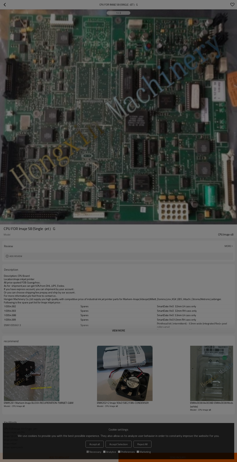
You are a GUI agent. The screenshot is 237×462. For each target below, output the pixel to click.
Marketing (144, 452)
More (228, 246)
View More (118, 330)
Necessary (93, 452)
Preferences (126, 452)
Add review (15, 256)
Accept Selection (118, 444)
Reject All (142, 444)
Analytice (109, 452)
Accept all (94, 444)
